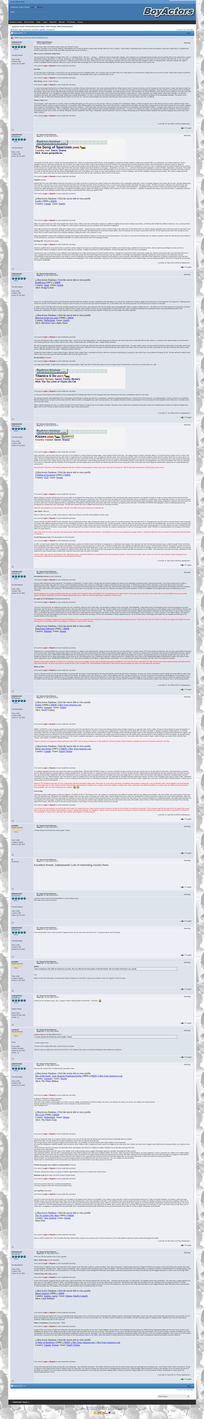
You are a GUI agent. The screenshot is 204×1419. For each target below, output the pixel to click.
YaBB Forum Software (89, 1409)
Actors (80, 22)
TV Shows (71, 22)
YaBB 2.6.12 (113, 1407)
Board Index (29, 22)
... (23, 33)
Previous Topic (181, 30)
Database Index (15, 22)
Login (32, 7)
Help (38, 22)
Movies (62, 22)
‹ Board (24, 1402)
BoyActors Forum (18, 26)
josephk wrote (39, 1034)
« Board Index (17, 1402)
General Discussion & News (35, 26)
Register (40, 7)
